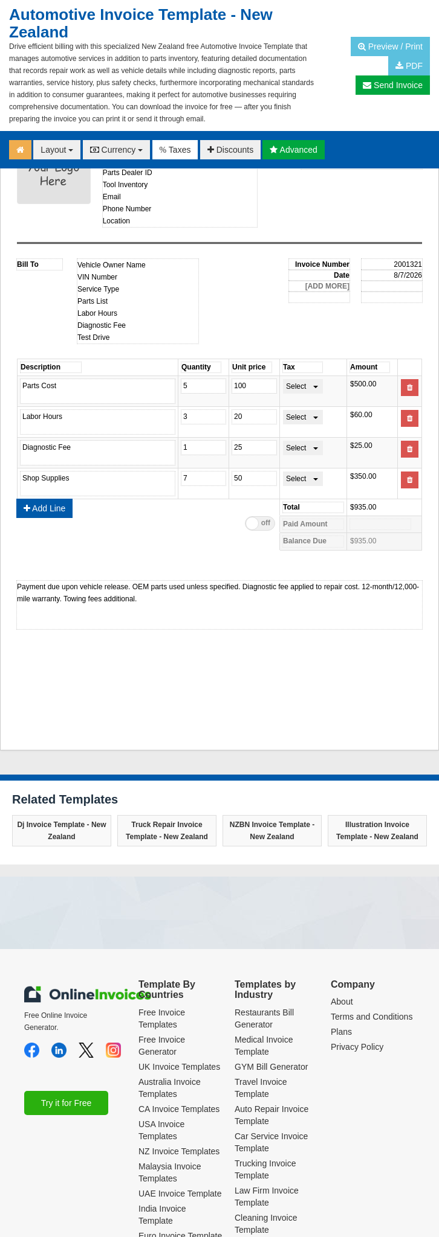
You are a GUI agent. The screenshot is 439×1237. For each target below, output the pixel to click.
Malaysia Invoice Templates (169, 1080)
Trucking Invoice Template (265, 1077)
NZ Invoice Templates (178, 1059)
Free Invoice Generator (161, 953)
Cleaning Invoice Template (266, 1131)
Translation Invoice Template (270, 1158)
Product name (123, 391)
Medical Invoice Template (264, 953)
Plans (341, 939)
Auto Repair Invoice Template (271, 1023)
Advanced (293, 150)
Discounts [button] (230, 150)
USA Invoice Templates (161, 1038)
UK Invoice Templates (179, 974)
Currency (116, 150)
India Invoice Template (162, 1122)
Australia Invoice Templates (169, 995)
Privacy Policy (357, 954)
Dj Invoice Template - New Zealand (61, 738)
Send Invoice (393, 85)
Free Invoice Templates (161, 926)
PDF (409, 66)
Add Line (44, 416)
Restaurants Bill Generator (264, 926)
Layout (57, 150)
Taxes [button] (175, 150)
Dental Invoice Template (261, 1186)
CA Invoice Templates (178, 1016)
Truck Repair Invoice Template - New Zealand (167, 738)
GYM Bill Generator (271, 974)
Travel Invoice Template (261, 995)
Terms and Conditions (371, 924)
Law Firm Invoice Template (267, 1104)
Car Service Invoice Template (271, 1050)
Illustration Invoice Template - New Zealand (377, 738)
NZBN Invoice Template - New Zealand (272, 738)
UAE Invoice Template (179, 1101)
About (342, 909)
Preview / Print (390, 46)
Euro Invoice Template (180, 1143)
